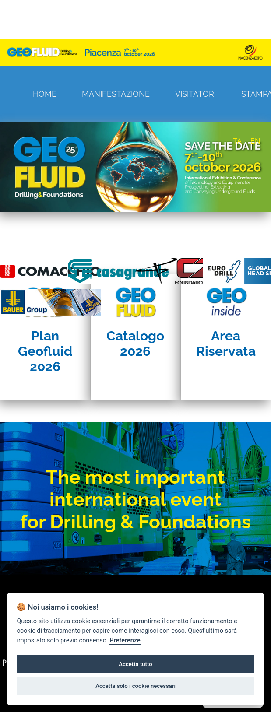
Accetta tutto (135, 664)
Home (44, 93)
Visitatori (195, 93)
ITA (236, 141)
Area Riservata (226, 343)
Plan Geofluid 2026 (45, 351)
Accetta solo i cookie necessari (135, 686)
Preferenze (124, 640)
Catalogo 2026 (135, 343)
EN (255, 141)
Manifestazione (116, 93)
